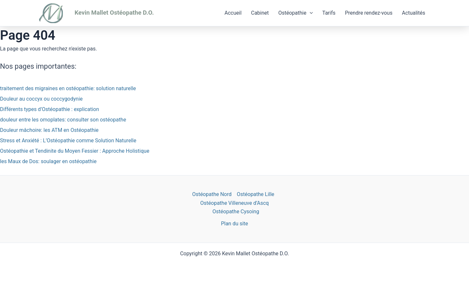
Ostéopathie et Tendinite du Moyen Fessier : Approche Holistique (74, 151)
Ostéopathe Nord (212, 194)
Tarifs (331, 13)
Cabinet (265, 13)
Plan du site (234, 223)
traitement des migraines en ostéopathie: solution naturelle (68, 88)
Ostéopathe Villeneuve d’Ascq (234, 203)
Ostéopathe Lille (255, 194)
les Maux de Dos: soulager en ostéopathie (48, 161)
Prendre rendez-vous (370, 13)
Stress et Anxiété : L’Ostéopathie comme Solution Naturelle (68, 140)
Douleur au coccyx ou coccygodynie (41, 99)
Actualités (414, 13)
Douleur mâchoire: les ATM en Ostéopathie (49, 130)
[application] (313, 13)
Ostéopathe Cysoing (235, 211)
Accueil (239, 13)
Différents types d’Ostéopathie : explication (49, 109)
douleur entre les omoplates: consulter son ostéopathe (63, 120)
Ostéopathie (299, 13)
